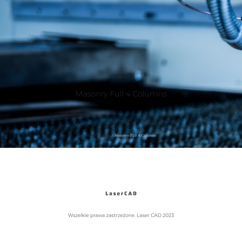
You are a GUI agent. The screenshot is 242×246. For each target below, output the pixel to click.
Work (105, 135)
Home (91, 135)
